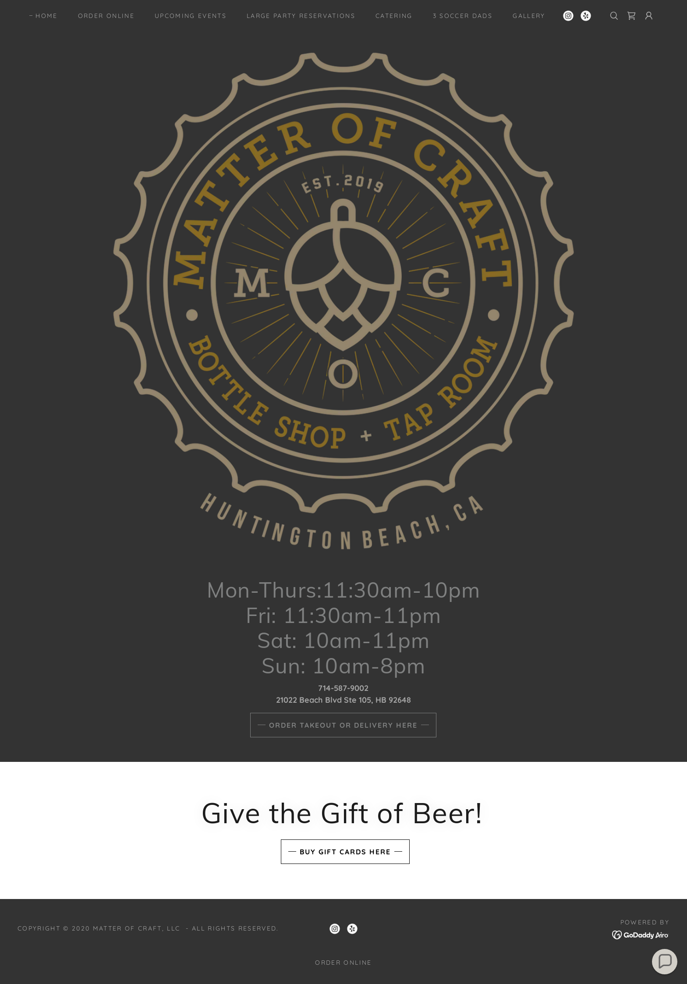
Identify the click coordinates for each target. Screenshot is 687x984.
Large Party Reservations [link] (301, 16)
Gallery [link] (529, 16)
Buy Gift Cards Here (345, 851)
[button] (649, 16)
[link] (568, 16)
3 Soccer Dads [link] (462, 16)
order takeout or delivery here (343, 725)
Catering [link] (394, 16)
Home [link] (46, 16)
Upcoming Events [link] (191, 16)
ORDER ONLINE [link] (106, 16)
